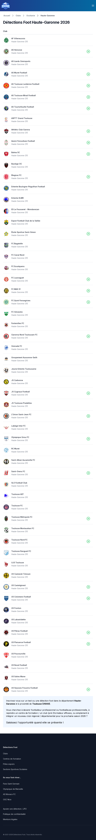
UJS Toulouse (17, 562)
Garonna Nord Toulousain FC (24, 335)
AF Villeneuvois (18, 38)
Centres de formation (12, 759)
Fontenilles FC (17, 323)
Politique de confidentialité (14, 814)
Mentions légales (10, 819)
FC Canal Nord (17, 255)
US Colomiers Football (21, 597)
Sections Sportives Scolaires (15, 769)
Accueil (7, 15)
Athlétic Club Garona (20, 130)
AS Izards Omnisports (20, 61)
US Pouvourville (18, 654)
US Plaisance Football (21, 642)
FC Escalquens (18, 266)
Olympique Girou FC (20, 437)
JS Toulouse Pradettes (21, 403)
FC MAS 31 (16, 289)
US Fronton (16, 608)
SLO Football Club (19, 483)
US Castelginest (18, 585)
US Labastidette (18, 619)
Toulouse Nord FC (19, 540)
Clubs (18, 15)
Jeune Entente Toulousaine (23, 369)
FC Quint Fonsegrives (20, 300)
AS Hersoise (16, 50)
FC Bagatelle (17, 243)
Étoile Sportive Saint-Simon (23, 232)
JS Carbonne (17, 380)
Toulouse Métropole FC (21, 517)
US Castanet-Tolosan (21, 574)
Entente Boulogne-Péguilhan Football (28, 186)
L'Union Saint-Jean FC (21, 414)
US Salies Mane (18, 676)
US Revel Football (19, 665)
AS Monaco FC (9, 794)
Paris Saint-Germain (11, 784)
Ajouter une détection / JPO (15, 809)
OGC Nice (7, 799)
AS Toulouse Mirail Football (23, 95)
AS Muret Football (19, 73)
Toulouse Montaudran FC (22, 528)
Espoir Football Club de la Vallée (25, 221)
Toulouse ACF (17, 494)
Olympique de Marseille (13, 789)
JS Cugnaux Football (20, 392)
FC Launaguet (17, 278)
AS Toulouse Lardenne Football (25, 84)
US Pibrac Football (19, 631)
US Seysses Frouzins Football (24, 688)
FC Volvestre (17, 312)
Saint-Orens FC (18, 471)
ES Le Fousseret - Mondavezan (25, 209)
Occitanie (30, 15)
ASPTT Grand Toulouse (21, 118)
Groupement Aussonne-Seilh (24, 357)
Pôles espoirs (9, 764)
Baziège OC (16, 164)
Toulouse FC (17, 505)
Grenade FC (16, 346)
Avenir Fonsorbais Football (23, 141)
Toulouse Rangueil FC (21, 551)
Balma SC (15, 152)
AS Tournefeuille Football (22, 107)
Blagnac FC (16, 175)
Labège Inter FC (18, 426)
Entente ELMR (17, 198)
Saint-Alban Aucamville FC (23, 460)
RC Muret (15, 449)
